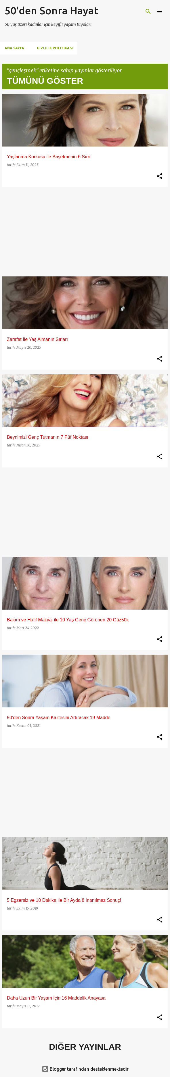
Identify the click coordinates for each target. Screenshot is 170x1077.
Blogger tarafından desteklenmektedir (85, 1069)
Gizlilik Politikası (55, 48)
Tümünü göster (45, 80)
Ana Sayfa (14, 48)
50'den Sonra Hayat (51, 10)
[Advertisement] (85, 232)
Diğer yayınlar (85, 1046)
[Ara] (148, 11)
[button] (159, 176)
